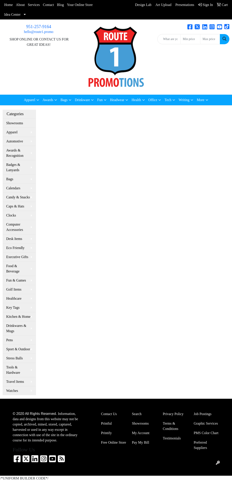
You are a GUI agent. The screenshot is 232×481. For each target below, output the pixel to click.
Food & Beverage (12, 268)
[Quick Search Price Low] (190, 39)
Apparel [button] (29, 100)
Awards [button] (48, 100)
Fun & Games (16, 280)
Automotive (14, 141)
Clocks (11, 215)
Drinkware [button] (82, 100)
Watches (12, 391)
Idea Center (12, 14)
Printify (106, 433)
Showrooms (14, 123)
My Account (140, 433)
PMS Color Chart (206, 433)
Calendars (13, 188)
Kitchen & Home (18, 316)
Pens (9, 340)
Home (8, 5)
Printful (106, 423)
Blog (60, 5)
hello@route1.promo (38, 32)
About (20, 5)
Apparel (12, 132)
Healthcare (13, 298)
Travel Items (15, 381)
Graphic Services (206, 423)
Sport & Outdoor (18, 349)
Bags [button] (64, 100)
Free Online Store (113, 442)
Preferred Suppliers (200, 445)
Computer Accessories (14, 227)
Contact (48, 5)
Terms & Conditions (170, 426)
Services (34, 5)
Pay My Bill (140, 442)
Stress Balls (14, 358)
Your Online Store (80, 5)
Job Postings (202, 414)
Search (136, 414)
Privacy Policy (173, 414)
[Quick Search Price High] (210, 39)
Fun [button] (100, 100)
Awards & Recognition (14, 152)
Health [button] (136, 100)
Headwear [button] (117, 100)
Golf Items (13, 289)
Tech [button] (167, 100)
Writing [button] (184, 100)
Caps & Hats (15, 206)
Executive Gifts (17, 257)
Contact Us (109, 414)
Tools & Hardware (13, 369)
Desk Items (14, 239)
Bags (9, 179)
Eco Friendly (15, 248)
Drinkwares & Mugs (16, 328)
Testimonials (172, 438)
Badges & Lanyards (13, 167)
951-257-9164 (38, 26)
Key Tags (12, 307)
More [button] (200, 100)
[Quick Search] (169, 39)
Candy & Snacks (18, 197)
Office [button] (152, 100)
